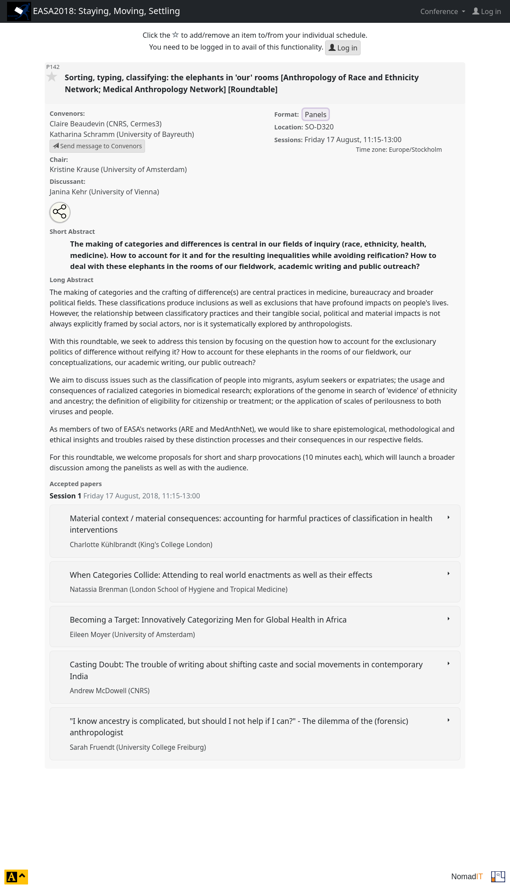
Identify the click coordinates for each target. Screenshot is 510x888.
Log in (343, 48)
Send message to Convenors (97, 146)
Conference (440, 11)
